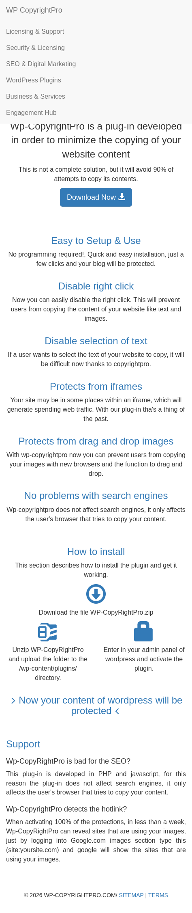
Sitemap (131, 895)
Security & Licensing (35, 47)
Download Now (96, 197)
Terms (158, 895)
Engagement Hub (31, 112)
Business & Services (35, 96)
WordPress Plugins (33, 80)
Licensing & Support (35, 31)
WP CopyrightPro (34, 10)
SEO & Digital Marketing (41, 63)
